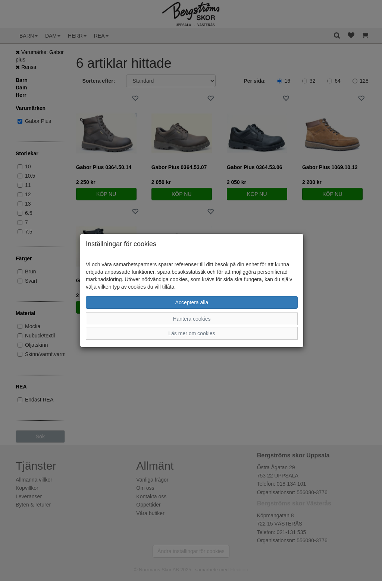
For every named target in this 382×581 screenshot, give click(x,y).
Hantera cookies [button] (191, 319)
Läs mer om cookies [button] (191, 333)
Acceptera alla (192, 302)
